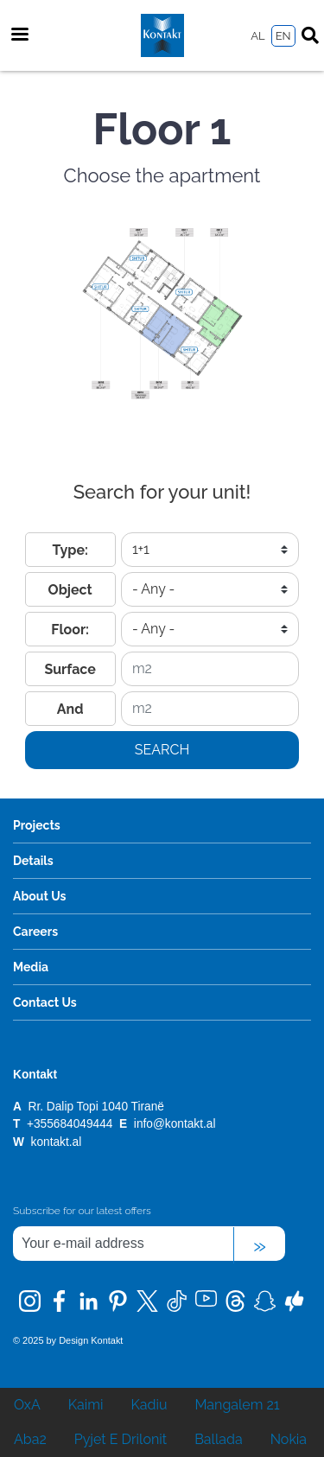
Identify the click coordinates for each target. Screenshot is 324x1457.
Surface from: (69, 673)
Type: (70, 550)
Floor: (70, 629)
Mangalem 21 (236, 1405)
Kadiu (148, 1405)
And (70, 709)
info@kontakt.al (175, 1123)
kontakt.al (56, 1142)
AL (257, 35)
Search (162, 749)
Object (70, 590)
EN (283, 35)
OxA (27, 1405)
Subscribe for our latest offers (82, 1211)
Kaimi (86, 1405)
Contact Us (45, 1002)
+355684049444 (71, 1123)
